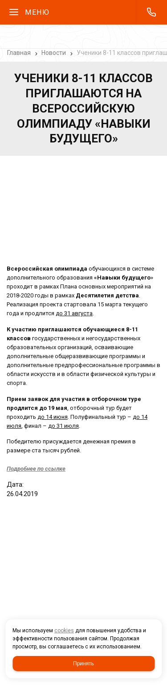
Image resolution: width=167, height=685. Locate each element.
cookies (64, 630)
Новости (53, 52)
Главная (19, 52)
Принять (83, 663)
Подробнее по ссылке (36, 468)
